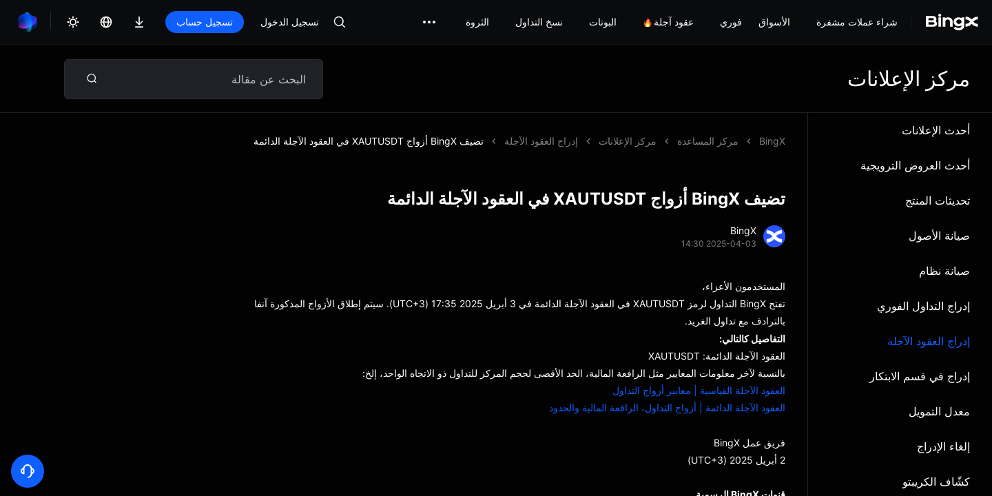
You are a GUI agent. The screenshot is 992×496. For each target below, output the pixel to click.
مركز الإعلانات (628, 141)
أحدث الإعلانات (936, 130)
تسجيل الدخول (289, 22)
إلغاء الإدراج (943, 446)
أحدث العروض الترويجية (915, 165)
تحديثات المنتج (937, 200)
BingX (772, 141)
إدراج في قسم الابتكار (919, 376)
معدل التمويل (939, 411)
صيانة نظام (944, 271)
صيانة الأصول (939, 235)
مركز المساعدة (707, 141)
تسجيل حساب (204, 22)
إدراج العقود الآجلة (928, 341)
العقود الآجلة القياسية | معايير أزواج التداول (698, 390)
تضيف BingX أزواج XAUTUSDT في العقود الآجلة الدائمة (369, 141)
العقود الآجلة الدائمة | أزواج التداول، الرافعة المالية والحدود (667, 407)
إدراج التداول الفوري (923, 306)
